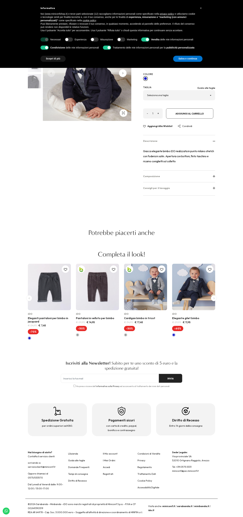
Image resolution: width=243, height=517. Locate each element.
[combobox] (179, 95)
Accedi (106, 467)
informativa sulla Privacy (107, 386)
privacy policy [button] (167, 13)
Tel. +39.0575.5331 (182, 466)
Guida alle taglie (206, 87)
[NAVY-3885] (145, 78)
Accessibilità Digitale (148, 487)
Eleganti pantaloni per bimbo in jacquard (48, 319)
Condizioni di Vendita (149, 453)
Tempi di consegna (78, 473)
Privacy (141, 460)
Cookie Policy (145, 480)
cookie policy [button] (89, 20)
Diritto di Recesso (77, 480)
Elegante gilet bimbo (185, 318)
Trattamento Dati (147, 473)
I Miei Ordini (109, 460)
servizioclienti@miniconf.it (41, 466)
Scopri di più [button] (53, 58)
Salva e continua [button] (188, 58)
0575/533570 (35, 477)
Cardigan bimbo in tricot (139, 318)
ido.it (151, 510)
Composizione (179, 176)
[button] (123, 73)
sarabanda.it (184, 506)
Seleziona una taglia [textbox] (157, 95)
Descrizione (179, 141)
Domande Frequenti (78, 467)
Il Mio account (110, 453)
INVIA (170, 378)
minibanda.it (201, 506)
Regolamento (145, 467)
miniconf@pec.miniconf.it (185, 470)
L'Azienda (73, 453)
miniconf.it (168, 506)
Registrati (108, 473)
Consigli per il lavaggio (179, 188)
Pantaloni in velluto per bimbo (95, 318)
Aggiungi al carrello (190, 113)
